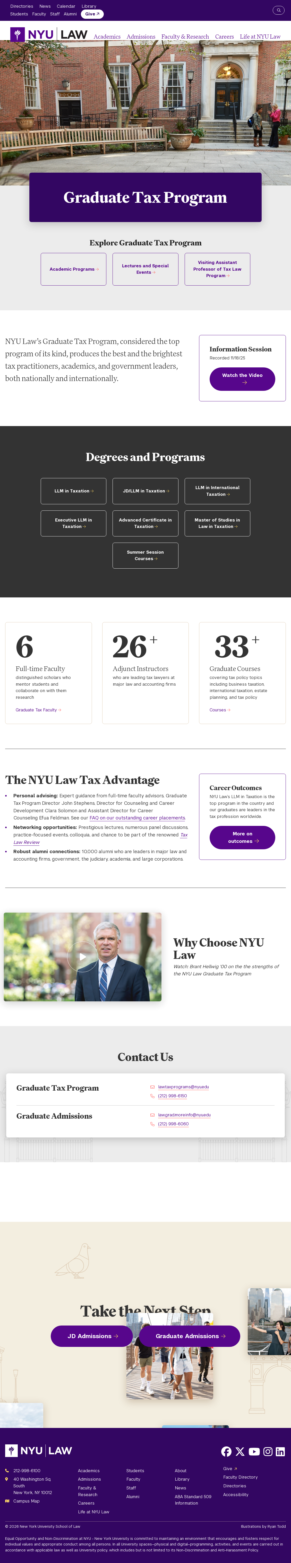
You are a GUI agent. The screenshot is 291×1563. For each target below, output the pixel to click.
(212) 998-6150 (172, 1096)
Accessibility (236, 1494)
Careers (224, 36)
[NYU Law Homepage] (49, 34)
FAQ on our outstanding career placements (137, 818)
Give (90, 14)
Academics (107, 36)
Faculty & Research (185, 36)
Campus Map (26, 1501)
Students (19, 14)
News (45, 6)
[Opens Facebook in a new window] (226, 1451)
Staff (55, 14)
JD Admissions (89, 1336)
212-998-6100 (26, 1470)
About (180, 1470)
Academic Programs (72, 269)
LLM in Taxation (72, 491)
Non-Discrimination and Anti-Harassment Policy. (217, 1550)
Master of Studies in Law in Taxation (217, 523)
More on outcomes (240, 837)
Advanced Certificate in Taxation (145, 523)
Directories (21, 6)
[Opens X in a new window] (240, 1451)
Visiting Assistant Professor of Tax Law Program (217, 269)
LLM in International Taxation (217, 491)
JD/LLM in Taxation (144, 491)
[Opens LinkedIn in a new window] (280, 1451)
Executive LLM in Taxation (73, 523)
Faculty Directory (240, 1477)
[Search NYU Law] (279, 10)
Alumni (70, 14)
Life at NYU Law (260, 36)
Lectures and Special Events (145, 269)
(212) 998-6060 (173, 1124)
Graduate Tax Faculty (36, 710)
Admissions (141, 36)
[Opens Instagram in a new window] (267, 1451)
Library (89, 6)
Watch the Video (242, 375)
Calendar (66, 6)
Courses (218, 710)
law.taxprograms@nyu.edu (183, 1087)
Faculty (39, 14)
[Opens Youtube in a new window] (254, 1451)
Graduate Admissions (187, 1336)
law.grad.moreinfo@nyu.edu (184, 1115)
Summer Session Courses (145, 556)
